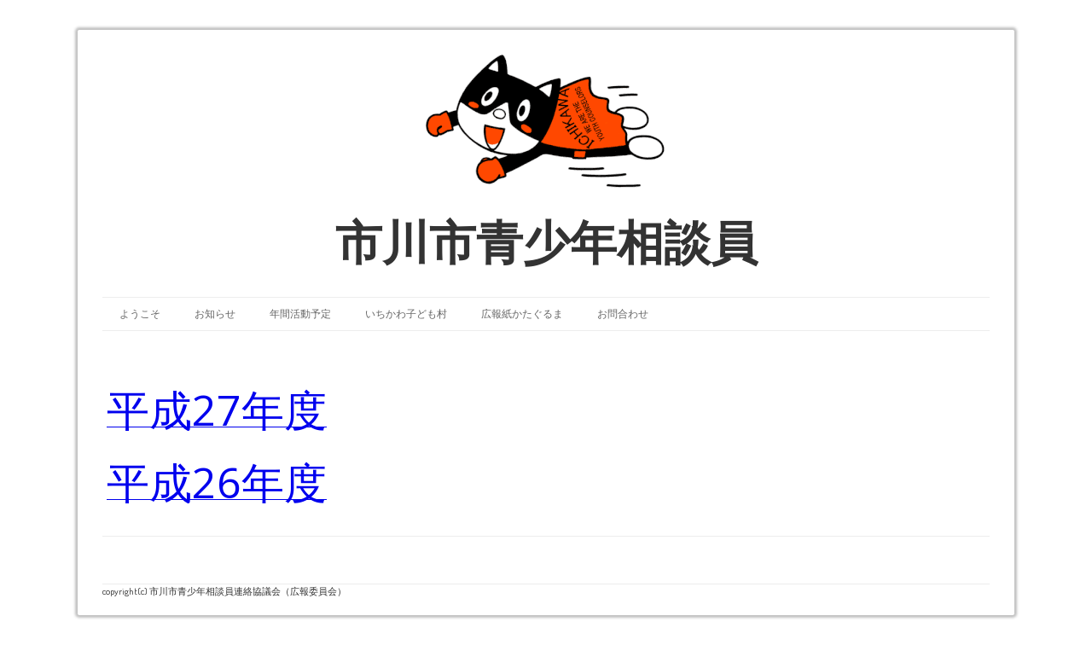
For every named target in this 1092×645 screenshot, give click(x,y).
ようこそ (139, 313)
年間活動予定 (300, 313)
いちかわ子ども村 (406, 313)
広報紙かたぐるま (522, 313)
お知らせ (215, 313)
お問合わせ (622, 313)
